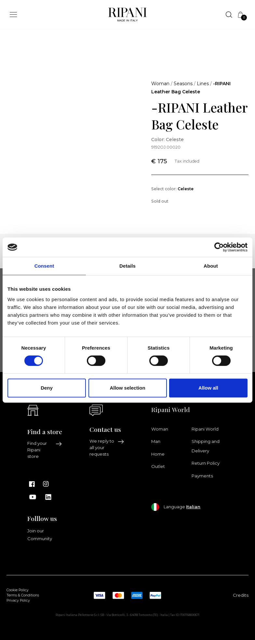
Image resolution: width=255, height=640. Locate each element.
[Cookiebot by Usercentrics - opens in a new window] (219, 247)
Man (155, 441)
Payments (202, 475)
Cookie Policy (18, 590)
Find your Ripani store (44, 450)
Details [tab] (127, 266)
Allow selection (127, 388)
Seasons (183, 84)
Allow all (208, 388)
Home (158, 454)
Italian (193, 506)
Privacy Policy (18, 600)
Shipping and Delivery (206, 446)
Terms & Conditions (23, 595)
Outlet (158, 466)
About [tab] (211, 266)
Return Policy (206, 463)
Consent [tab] (44, 266)
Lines (203, 84)
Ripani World (205, 429)
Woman (160, 84)
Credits (240, 595)
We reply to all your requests (106, 447)
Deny (47, 388)
